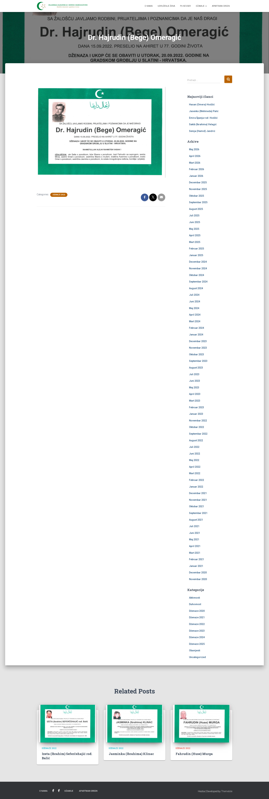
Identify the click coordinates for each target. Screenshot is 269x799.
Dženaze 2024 (197, 637)
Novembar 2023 (198, 347)
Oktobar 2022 (196, 427)
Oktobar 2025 (196, 195)
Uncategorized (197, 657)
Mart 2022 (194, 473)
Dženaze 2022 (59, 195)
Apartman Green (221, 6)
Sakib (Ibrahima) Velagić (203, 124)
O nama (149, 6)
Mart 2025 (194, 242)
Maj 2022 (194, 460)
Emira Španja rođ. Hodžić (203, 117)
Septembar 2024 (198, 281)
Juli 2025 (194, 215)
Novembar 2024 (198, 268)
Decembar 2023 (198, 341)
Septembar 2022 (198, 433)
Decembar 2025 (198, 182)
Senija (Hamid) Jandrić (202, 131)
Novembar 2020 (198, 579)
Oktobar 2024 (196, 275)
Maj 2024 (194, 308)
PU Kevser (185, 6)
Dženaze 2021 (197, 617)
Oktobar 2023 (196, 354)
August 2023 (196, 367)
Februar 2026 (196, 169)
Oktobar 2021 (196, 506)
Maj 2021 (194, 539)
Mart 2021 (194, 552)
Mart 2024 (194, 321)
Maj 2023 (194, 387)
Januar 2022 (196, 486)
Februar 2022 (196, 480)
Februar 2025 (196, 248)
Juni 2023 (194, 380)
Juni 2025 (194, 222)
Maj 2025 (194, 229)
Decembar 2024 (198, 261)
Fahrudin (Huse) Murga (194, 754)
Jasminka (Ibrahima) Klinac (131, 754)
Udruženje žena (166, 6)
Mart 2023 (194, 400)
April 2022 (194, 466)
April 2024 (194, 314)
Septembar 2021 (198, 513)
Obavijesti (194, 650)
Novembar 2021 (198, 500)
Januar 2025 (196, 255)
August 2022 (196, 440)
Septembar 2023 (198, 361)
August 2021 (196, 519)
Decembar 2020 (198, 572)
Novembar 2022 (198, 420)
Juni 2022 (194, 453)
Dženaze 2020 (197, 611)
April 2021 (194, 546)
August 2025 (196, 209)
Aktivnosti (194, 597)
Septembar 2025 (198, 202)
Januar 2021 (196, 566)
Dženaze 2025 (197, 644)
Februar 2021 (196, 559)
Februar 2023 (196, 407)
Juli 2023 (194, 374)
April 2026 (194, 156)
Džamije (201, 6)
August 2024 (196, 288)
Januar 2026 (196, 176)
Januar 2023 (196, 414)
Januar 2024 (196, 334)
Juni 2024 (194, 301)
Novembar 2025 (198, 189)
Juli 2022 (194, 447)
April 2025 (194, 235)
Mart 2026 (194, 162)
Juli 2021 (194, 526)
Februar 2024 (196, 328)
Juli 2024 (194, 294)
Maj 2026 (194, 149)
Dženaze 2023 (197, 630)
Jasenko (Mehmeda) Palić (203, 111)
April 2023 (194, 394)
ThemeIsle (226, 791)
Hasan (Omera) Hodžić (202, 104)
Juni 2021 (194, 533)
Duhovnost (195, 604)
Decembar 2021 (198, 493)
